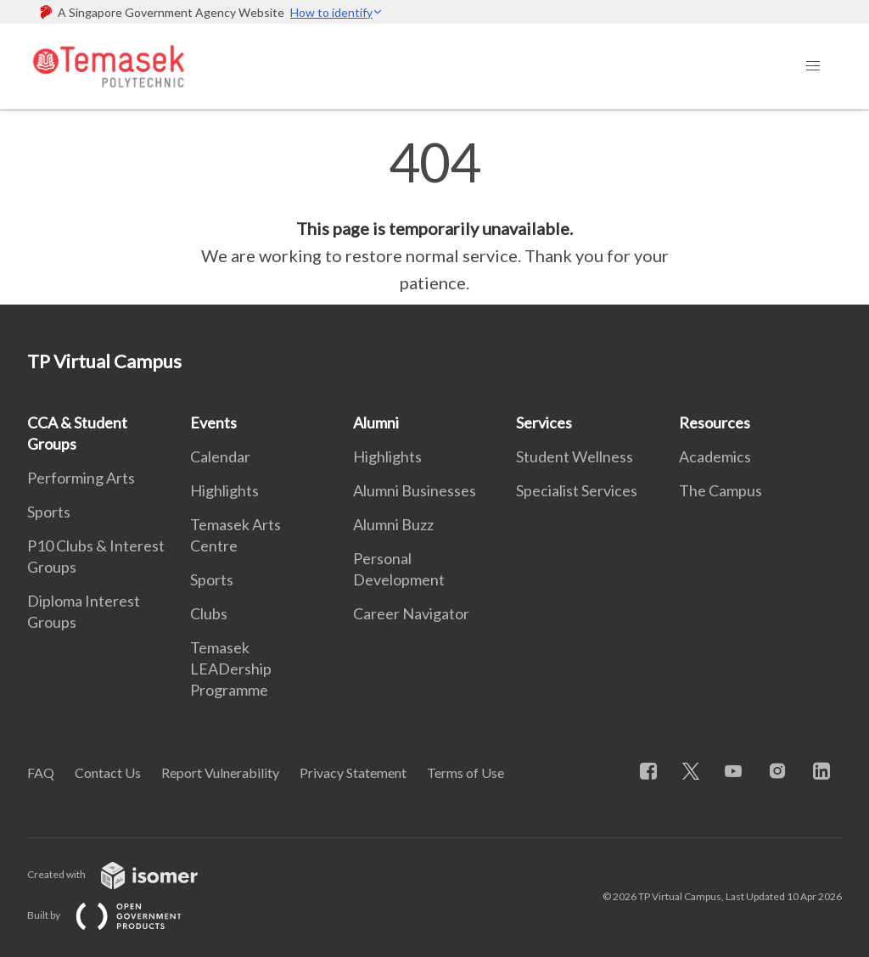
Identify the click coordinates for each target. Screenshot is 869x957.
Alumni (376, 422)
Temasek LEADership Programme (231, 668)
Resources (714, 422)
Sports (48, 511)
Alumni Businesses (414, 490)
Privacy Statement (353, 772)
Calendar (220, 456)
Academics (715, 456)
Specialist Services (576, 490)
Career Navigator (411, 613)
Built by (118, 915)
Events (213, 422)
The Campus (720, 490)
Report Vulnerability (220, 772)
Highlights (224, 490)
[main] (434, 215)
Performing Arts (81, 477)
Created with (126, 874)
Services (544, 422)
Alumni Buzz (393, 524)
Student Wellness (574, 456)
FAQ (40, 772)
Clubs (208, 613)
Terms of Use (465, 772)
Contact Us (108, 772)
